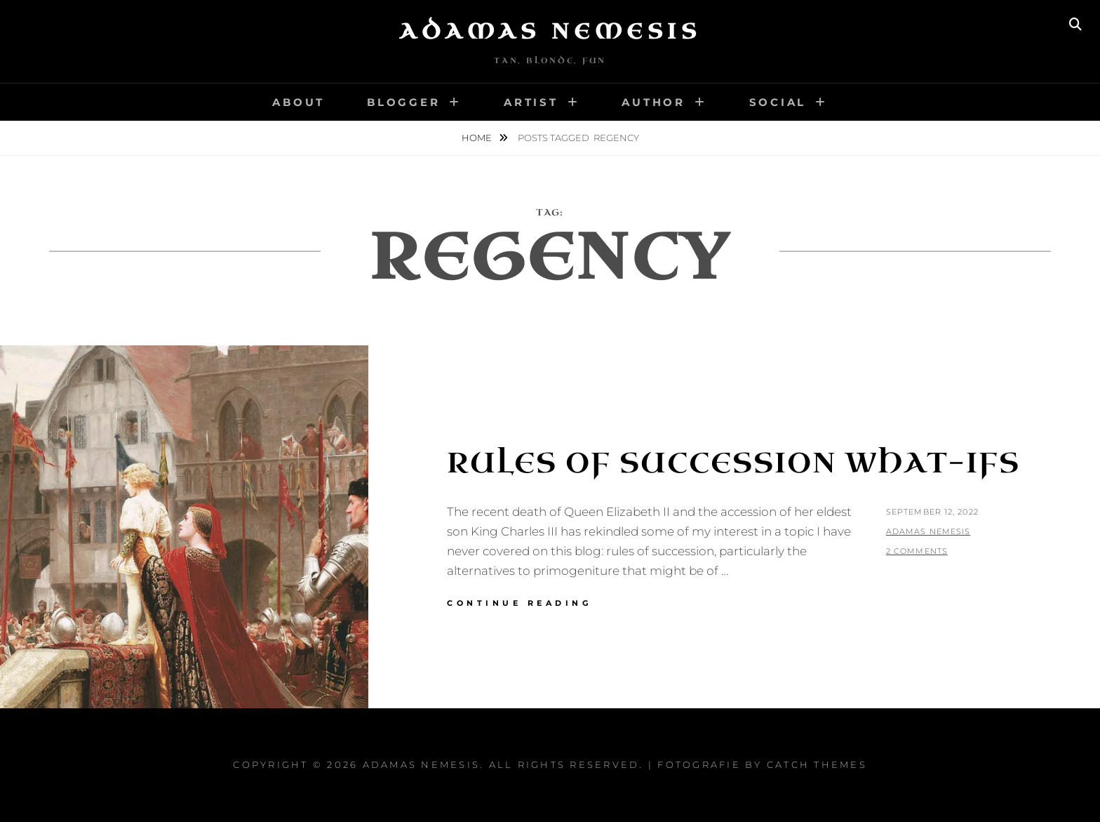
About (298, 102)
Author (653, 102)
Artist (531, 102)
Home (478, 137)
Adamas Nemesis (550, 32)
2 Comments (917, 551)
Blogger (403, 102)
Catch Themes (817, 764)
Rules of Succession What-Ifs (733, 463)
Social (778, 102)
